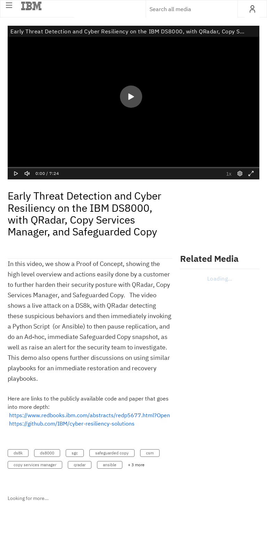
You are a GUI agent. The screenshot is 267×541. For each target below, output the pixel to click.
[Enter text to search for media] (184, 9)
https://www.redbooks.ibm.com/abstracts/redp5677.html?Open (89, 415)
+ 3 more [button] (136, 464)
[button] (9, 5)
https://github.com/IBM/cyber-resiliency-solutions (72, 423)
